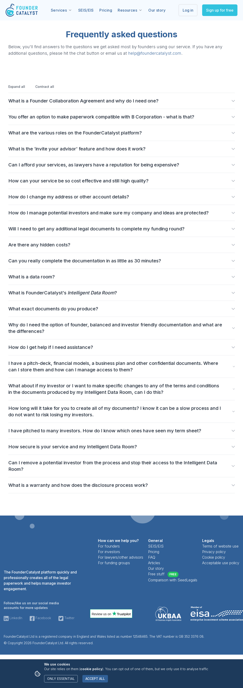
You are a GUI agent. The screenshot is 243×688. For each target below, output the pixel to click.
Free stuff (163, 574)
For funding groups (114, 563)
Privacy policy (214, 551)
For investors (109, 551)
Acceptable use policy (220, 563)
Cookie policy (213, 557)
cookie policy (91, 669)
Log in (188, 10)
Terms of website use (220, 546)
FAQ (151, 557)
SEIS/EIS (86, 10)
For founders (109, 546)
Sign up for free (219, 10)
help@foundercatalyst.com (154, 53)
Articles (154, 563)
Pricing (105, 10)
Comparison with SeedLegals (172, 580)
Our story (156, 10)
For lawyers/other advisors (120, 557)
